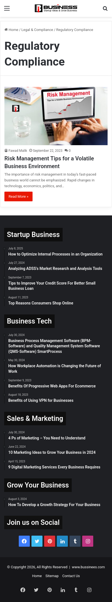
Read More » (18, 196)
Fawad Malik (18, 151)
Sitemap (52, 576)
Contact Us (71, 576)
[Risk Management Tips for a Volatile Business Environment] (56, 116)
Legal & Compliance (37, 30)
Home (11, 30)
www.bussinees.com (88, 567)
